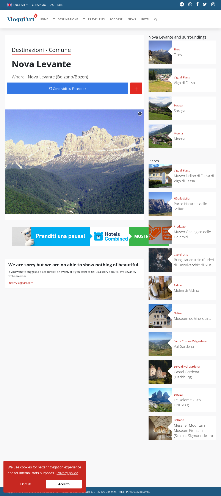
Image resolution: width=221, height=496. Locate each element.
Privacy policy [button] (67, 473)
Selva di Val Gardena (187, 366)
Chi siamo (39, 5)
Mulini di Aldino (186, 290)
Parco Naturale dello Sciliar (190, 206)
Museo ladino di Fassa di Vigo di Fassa (194, 178)
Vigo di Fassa (182, 77)
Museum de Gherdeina (192, 318)
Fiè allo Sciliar (182, 198)
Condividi (67, 88)
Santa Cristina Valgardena (190, 341)
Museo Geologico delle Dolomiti (192, 234)
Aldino (178, 285)
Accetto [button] (64, 484)
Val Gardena (184, 346)
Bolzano (179, 420)
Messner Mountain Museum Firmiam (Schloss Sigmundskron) (193, 430)
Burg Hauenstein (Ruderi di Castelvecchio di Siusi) (194, 262)
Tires (177, 49)
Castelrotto (181, 254)
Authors (56, 5)
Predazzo (180, 226)
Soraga (178, 105)
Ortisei (178, 313)
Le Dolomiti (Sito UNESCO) (187, 402)
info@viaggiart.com (20, 283)
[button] (17, 5)
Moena (178, 133)
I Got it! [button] (25, 484)
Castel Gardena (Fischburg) (186, 374)
